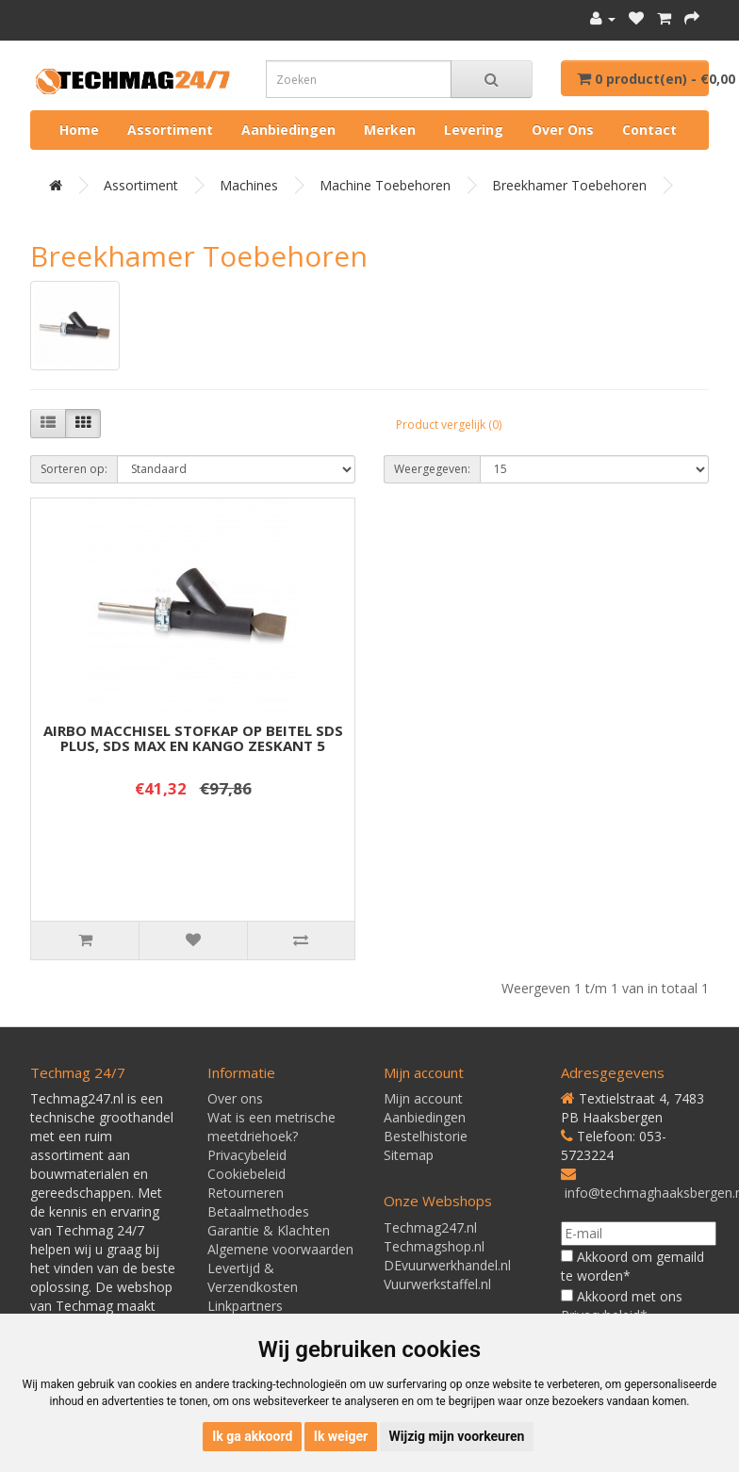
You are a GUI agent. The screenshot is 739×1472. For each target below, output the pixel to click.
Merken (390, 130)
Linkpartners (245, 1306)
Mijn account (423, 1098)
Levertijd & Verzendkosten (252, 1277)
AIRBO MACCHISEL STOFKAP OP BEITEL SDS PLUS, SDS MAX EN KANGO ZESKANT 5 (193, 738)
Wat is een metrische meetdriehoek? (271, 1126)
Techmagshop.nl (434, 1246)
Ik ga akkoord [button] (252, 1436)
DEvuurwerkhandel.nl (447, 1265)
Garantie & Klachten (268, 1230)
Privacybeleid (247, 1155)
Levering (473, 130)
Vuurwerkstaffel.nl (437, 1284)
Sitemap (409, 1155)
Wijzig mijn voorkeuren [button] (457, 1436)
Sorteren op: (74, 469)
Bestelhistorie (426, 1136)
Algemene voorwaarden (280, 1249)
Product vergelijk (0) (448, 425)
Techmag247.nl (430, 1227)
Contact (649, 130)
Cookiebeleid (246, 1174)
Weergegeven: (432, 469)
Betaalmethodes (258, 1211)
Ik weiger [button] (341, 1436)
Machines (249, 185)
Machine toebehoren (385, 185)
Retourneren (245, 1193)
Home (79, 130)
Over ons (563, 130)
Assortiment (170, 130)
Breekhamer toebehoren (569, 185)
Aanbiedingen (288, 130)
